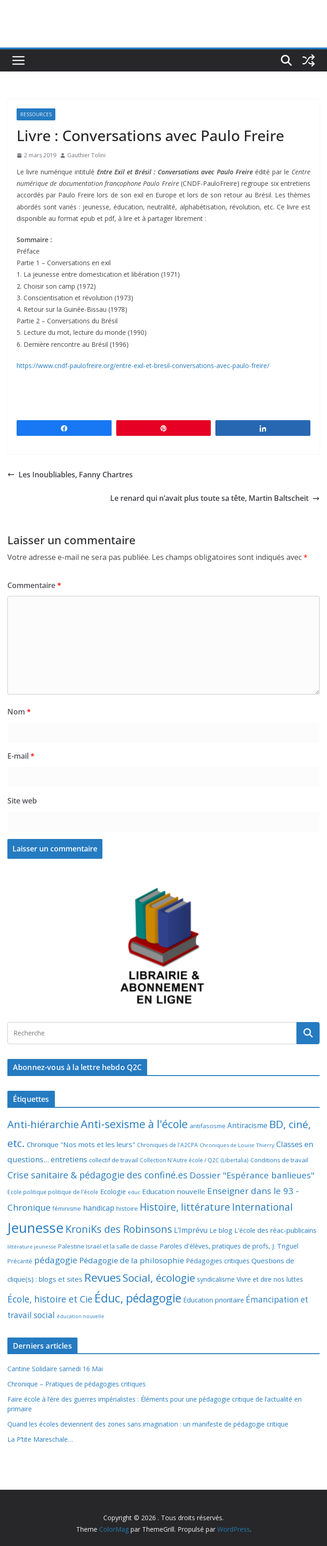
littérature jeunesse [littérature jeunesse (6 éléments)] (31, 1246)
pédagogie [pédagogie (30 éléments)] (55, 1260)
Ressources (36, 114)
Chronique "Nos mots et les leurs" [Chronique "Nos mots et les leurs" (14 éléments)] (81, 1144)
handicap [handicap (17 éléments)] (98, 1208)
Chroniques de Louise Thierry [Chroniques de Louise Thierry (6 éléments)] (237, 1145)
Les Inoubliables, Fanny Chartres (70, 475)
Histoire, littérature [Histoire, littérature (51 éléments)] (185, 1207)
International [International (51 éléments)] (262, 1207)
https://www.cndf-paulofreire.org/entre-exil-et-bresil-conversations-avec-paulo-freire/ (143, 365)
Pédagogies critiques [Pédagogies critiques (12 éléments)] (218, 1260)
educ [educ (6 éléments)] (134, 1192)
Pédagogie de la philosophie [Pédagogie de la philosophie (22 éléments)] (131, 1260)
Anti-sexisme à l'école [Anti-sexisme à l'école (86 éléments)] (134, 1124)
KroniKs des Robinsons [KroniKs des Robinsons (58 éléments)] (118, 1229)
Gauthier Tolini (86, 155)
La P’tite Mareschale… (40, 1439)
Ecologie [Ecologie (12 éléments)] (113, 1191)
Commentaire (34, 585)
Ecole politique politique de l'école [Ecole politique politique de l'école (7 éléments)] (52, 1192)
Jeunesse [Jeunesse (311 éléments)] (35, 1228)
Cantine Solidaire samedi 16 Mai (55, 1368)
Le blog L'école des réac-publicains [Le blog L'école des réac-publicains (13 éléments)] (262, 1230)
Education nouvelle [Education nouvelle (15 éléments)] (173, 1191)
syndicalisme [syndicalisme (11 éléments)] (216, 1279)
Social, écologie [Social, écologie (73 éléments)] (159, 1278)
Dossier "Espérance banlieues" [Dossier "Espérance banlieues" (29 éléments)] (252, 1175)
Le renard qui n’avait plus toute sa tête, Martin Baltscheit (215, 498)
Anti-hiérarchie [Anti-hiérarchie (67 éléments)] (43, 1124)
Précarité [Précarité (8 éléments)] (19, 1261)
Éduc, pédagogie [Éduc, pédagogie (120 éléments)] (138, 1298)
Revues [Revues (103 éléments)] (102, 1277)
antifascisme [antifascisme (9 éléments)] (208, 1126)
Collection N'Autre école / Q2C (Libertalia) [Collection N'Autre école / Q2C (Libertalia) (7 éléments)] (194, 1160)
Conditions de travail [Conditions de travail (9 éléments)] (279, 1160)
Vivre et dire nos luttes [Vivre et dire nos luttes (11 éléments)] (270, 1279)
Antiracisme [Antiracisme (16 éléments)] (247, 1125)
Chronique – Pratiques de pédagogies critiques (76, 1384)
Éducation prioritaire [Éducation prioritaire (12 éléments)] (213, 1300)
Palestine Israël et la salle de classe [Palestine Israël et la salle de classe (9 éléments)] (108, 1246)
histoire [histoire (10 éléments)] (127, 1208)
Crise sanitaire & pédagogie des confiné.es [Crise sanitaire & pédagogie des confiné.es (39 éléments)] (97, 1175)
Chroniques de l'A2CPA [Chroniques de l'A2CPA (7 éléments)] (167, 1145)
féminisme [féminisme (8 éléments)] (67, 1209)
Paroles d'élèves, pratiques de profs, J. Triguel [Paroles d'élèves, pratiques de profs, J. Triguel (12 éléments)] (229, 1246)
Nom (19, 712)
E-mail (21, 756)
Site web (22, 801)
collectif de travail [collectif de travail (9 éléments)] (113, 1160)
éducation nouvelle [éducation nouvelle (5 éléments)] (80, 1316)
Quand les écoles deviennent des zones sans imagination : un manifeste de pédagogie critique (147, 1424)
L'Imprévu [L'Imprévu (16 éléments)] (191, 1230)
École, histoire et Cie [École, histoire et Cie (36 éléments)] (50, 1299)
